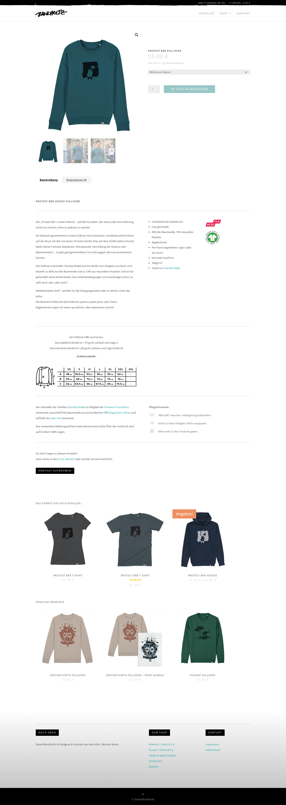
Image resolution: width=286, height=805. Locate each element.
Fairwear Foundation (116, 407)
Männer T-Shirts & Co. (162, 744)
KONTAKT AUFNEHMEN (55, 470)
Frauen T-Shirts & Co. (161, 750)
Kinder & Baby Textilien (162, 755)
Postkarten (155, 761)
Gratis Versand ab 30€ (211, 3)
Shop (224, 13)
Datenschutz (213, 750)
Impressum (212, 744)
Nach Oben (47, 732)
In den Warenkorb (189, 89)
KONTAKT (215, 732)
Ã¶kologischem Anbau (117, 412)
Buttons (153, 766)
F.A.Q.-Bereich (66, 459)
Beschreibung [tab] (49, 180)
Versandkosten (175, 63)
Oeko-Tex (55, 418)
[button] (136, 34)
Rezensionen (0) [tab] (76, 180)
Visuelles (206, 13)
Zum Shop (159, 732)
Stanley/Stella (172, 268)
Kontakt (243, 13)
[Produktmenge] (154, 89)
